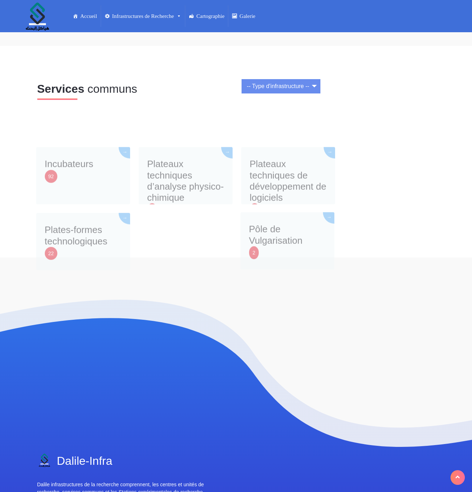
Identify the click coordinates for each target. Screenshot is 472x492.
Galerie (247, 16)
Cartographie (210, 16)
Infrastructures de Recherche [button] (146, 16)
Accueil (88, 16)
